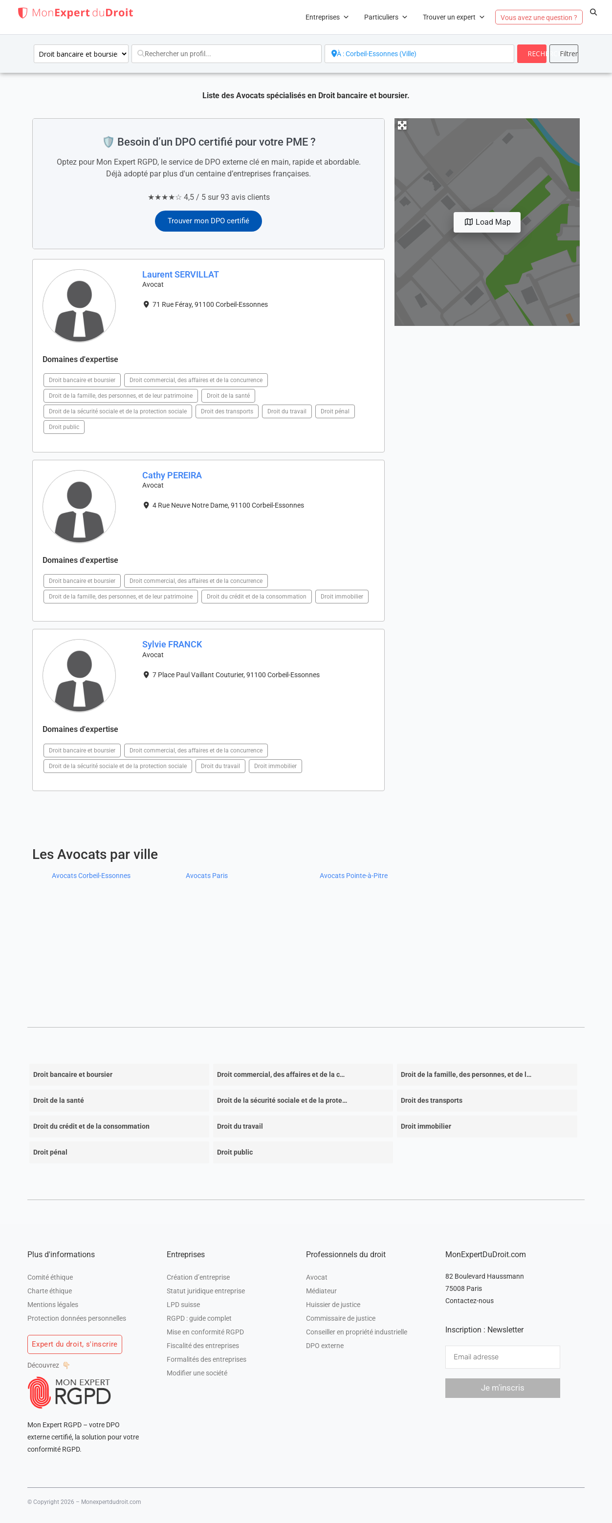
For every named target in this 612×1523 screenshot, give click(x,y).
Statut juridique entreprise (206, 1291)
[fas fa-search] (531, 53)
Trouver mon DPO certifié (208, 220)
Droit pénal (335, 411)
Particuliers (386, 17)
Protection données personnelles (76, 1318)
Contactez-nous (469, 1301)
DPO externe (325, 1346)
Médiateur (321, 1291)
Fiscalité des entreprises (203, 1346)
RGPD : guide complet (199, 1318)
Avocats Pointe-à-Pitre (354, 875)
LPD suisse (183, 1304)
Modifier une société (197, 1373)
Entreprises (328, 17)
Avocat (317, 1277)
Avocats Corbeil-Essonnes (91, 875)
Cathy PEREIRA (172, 475)
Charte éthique (49, 1291)
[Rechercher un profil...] (226, 53)
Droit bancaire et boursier (82, 380)
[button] (593, 12)
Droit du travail (286, 411)
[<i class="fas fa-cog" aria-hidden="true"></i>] (563, 53)
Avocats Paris (207, 875)
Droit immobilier (342, 596)
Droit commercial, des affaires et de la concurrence (196, 380)
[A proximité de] (420, 53)
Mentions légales (52, 1304)
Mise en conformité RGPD (205, 1332)
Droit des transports (227, 411)
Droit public (64, 427)
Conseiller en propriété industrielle (356, 1332)
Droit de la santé (228, 395)
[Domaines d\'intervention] (81, 53)
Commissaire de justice (340, 1318)
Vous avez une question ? (539, 17)
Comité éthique (50, 1277)
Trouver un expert (454, 17)
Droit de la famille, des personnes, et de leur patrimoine (121, 395)
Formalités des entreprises (206, 1359)
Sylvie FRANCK (172, 644)
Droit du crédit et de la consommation (256, 596)
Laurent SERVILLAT (180, 274)
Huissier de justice (333, 1304)
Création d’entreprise (198, 1277)
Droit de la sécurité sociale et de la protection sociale (118, 411)
